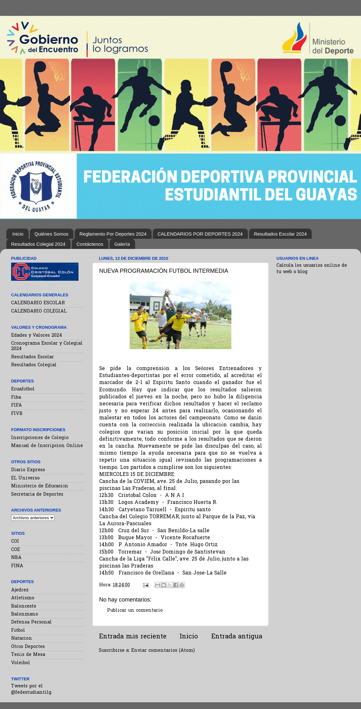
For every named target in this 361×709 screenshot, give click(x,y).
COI (15, 541)
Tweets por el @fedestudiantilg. (31, 689)
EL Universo (25, 478)
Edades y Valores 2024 (36, 335)
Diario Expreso (28, 470)
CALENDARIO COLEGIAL (39, 311)
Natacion (21, 638)
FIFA (16, 405)
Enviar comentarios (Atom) (163, 650)
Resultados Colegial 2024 (38, 244)
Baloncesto (23, 606)
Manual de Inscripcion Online (47, 446)
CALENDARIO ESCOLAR (38, 303)
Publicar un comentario (135, 610)
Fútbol (18, 630)
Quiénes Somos (52, 234)
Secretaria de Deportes (37, 494)
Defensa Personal (31, 622)
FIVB (17, 413)
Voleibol (20, 663)
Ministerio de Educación (39, 486)
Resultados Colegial (34, 365)
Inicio (18, 234)
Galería (122, 244)
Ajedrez (20, 590)
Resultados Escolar (32, 357)
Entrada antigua (236, 637)
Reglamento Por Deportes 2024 (112, 234)
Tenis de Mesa (28, 654)
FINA (17, 566)
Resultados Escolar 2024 (280, 234)
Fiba (16, 397)
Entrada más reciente (133, 637)
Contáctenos (90, 244)
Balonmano (24, 614)
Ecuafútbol (23, 389)
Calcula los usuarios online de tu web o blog (311, 268)
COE (15, 550)
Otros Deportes (28, 647)
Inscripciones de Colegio (40, 438)
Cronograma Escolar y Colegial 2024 (47, 346)
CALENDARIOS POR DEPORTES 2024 (200, 234)
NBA (16, 557)
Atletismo (22, 598)
